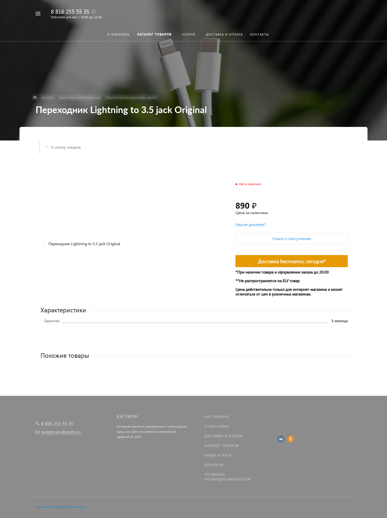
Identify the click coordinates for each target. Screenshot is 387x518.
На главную (217, 416)
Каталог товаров (222, 445)
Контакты (214, 464)
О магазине (217, 426)
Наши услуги (218, 455)
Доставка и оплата (224, 436)
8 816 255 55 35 (70, 11)
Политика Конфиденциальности (228, 476)
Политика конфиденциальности (60, 506)
